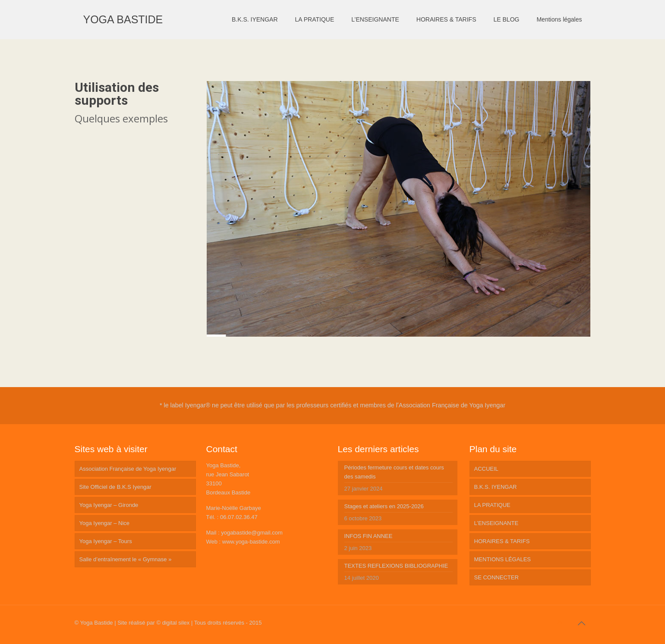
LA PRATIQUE (492, 505)
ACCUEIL (486, 469)
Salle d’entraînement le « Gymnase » (125, 559)
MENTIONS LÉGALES (502, 559)
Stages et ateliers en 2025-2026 (384, 506)
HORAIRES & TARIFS (502, 541)
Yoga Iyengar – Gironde (109, 505)
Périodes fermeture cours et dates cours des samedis (394, 472)
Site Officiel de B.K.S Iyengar (115, 487)
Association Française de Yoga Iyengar (127, 469)
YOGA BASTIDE (123, 19)
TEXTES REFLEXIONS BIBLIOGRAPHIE (396, 566)
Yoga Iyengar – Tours (105, 541)
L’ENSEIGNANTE (496, 523)
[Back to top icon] (582, 623)
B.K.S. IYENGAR (495, 487)
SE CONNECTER (496, 577)
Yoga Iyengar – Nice (104, 523)
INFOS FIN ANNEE (368, 536)
